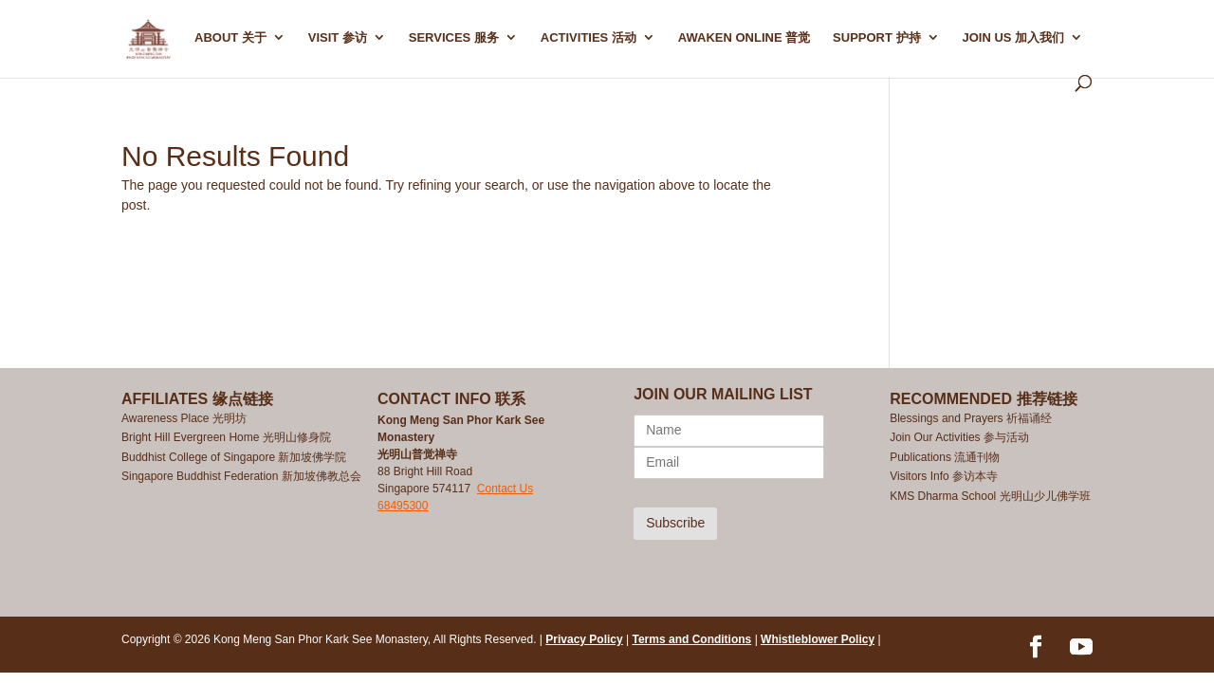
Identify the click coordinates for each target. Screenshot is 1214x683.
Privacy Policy (583, 639)
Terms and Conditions (692, 639)
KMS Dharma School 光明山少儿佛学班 (990, 496)
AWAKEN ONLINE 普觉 (744, 38)
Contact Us (505, 488)
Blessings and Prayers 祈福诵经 (972, 418)
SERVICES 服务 (454, 38)
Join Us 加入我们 (1013, 38)
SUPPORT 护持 (876, 38)
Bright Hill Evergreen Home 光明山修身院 (226, 437)
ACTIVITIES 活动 (588, 38)
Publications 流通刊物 (945, 457)
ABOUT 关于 (230, 38)
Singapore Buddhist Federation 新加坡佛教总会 (241, 476)
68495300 (402, 505)
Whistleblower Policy (817, 639)
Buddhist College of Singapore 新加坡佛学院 (233, 457)
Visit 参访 (337, 38)
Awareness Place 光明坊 (184, 418)
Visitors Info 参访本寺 (944, 476)
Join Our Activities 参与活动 (959, 437)
